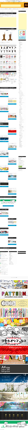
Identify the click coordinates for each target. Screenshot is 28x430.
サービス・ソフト (20, 93)
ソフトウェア (20, 96)
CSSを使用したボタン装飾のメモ (20, 165)
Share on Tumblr (7, 30)
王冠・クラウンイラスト (4, 186)
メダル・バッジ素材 (4, 171)
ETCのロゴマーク (4, 57)
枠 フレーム (20, 78)
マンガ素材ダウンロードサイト (20, 162)
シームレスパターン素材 (4, 96)
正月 (19, 84)
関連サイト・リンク (20, 168)
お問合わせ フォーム (24, 1)
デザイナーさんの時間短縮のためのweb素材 (8, 249)
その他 (19, 59)
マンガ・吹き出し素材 (4, 156)
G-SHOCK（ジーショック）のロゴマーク (1, 58)
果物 (19, 52)
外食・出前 (20, 128)
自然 (19, 48)
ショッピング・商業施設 (21, 126)
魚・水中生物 (10, 255)
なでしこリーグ (21, 117)
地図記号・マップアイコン (21, 102)
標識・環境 (20, 98)
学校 (19, 110)
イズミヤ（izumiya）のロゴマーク (15, 63)
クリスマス (20, 91)
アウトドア (20, 134)
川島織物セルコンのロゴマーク (7, 68)
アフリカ (20, 106)
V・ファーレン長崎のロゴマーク (4, 63)
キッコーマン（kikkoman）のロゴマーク (4, 274)
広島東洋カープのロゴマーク (15, 58)
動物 (9, 254)
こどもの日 (20, 87)
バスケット (20, 121)
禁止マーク (20, 100)
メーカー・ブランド (21, 136)
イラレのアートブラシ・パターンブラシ (4, 111)
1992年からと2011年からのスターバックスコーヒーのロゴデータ (1, 69)
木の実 (19, 62)
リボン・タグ (20, 74)
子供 (19, 68)
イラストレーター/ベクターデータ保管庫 (14, 277)
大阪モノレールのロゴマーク (12, 58)
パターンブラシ (10, 262)
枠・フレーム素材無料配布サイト (20, 160)
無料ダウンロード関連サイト (21, 156)
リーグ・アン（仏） (21, 120)
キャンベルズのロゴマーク (4, 68)
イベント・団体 (20, 113)
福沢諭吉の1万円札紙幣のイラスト (4, 81)
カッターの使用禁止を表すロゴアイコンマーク (7, 58)
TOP (3, 1)
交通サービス (20, 138)
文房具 (19, 45)
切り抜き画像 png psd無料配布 (19, 1)
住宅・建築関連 (20, 141)
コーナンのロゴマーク (3, 267)
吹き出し (19, 77)
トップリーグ (20, 123)
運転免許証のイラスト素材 (15, 76)
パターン (19, 81)
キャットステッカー (12, 244)
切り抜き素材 (19, 159)
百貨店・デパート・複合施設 (21, 127)
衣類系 (19, 46)
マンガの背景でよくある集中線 (7, 81)
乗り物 (19, 70)
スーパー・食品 (21, 104)
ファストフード (21, 129)
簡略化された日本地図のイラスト (12, 76)
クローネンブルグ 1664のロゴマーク (15, 68)
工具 (19, 49)
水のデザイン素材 (4, 141)
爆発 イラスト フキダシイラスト (9, 81)
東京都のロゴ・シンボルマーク (3, 263)
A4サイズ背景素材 (4, 126)
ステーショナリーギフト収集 (12, 225)
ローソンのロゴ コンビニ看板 (4, 255)
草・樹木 (19, 61)
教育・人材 (20, 143)
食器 (19, 58)
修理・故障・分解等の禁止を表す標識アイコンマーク (9, 58)
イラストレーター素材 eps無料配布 (8, 1)
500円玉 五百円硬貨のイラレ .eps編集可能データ (1, 82)
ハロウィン (20, 90)
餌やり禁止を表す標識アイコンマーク (9, 68)
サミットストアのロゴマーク (3, 252)
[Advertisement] (11, 5)
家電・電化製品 (20, 42)
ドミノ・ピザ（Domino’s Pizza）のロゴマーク (7, 63)
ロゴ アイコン (11, 264)
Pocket (9, 30)
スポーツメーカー (20, 133)
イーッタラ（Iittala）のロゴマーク (9, 63)
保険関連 (20, 125)
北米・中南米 (20, 108)
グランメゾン (20, 131)
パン (19, 55)
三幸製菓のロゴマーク (12, 68)
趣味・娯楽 (20, 146)
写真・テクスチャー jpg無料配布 (13, 1)
